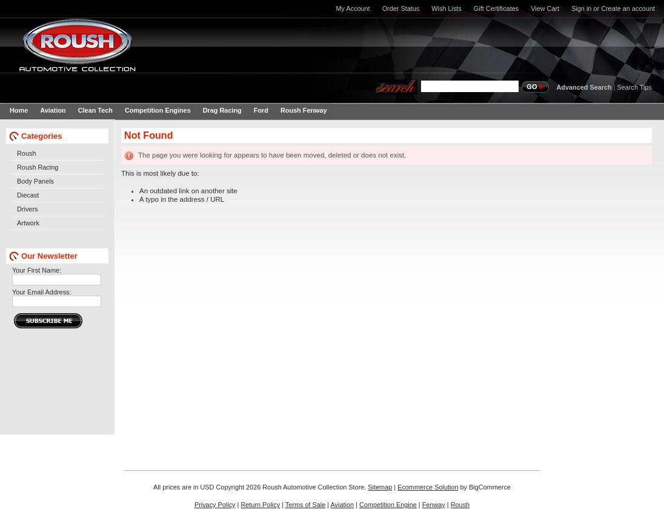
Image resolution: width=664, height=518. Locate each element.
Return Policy (260, 504)
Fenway (433, 504)
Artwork (28, 223)
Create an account (628, 8)
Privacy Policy (215, 504)
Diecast (28, 195)
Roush (26, 153)
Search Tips (634, 87)
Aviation (342, 504)
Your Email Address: (41, 292)
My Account (353, 8)
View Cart (545, 8)
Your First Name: (36, 270)
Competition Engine (388, 504)
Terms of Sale (305, 504)
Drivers (27, 209)
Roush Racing (37, 167)
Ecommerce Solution (427, 487)
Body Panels (35, 181)
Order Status (401, 8)
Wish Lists (446, 8)
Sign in (581, 8)
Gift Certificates (496, 8)
